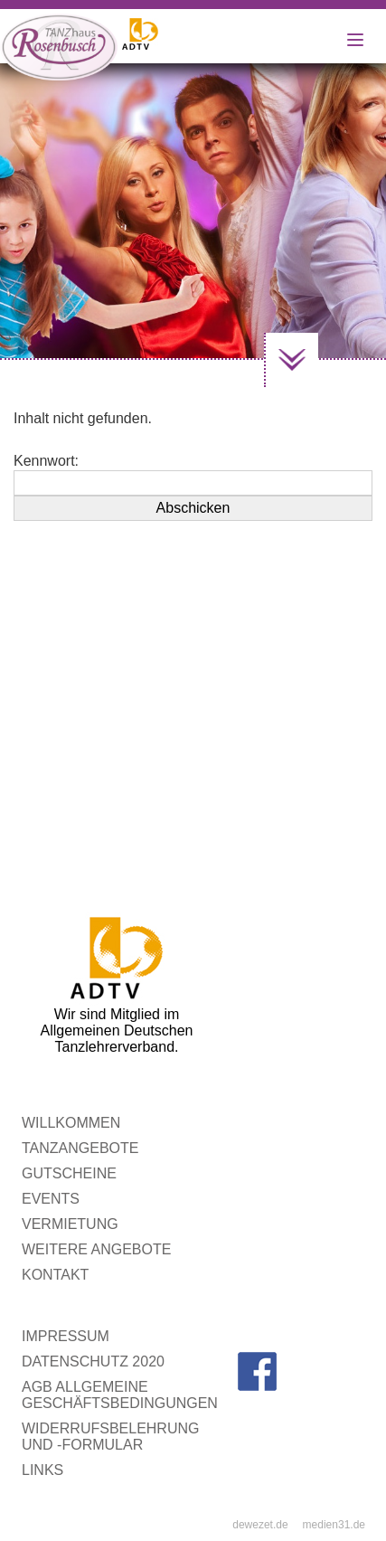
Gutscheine (69, 1173)
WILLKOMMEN (71, 1122)
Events (51, 1198)
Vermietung (70, 1224)
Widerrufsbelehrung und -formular (110, 1436)
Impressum (65, 1336)
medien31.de (334, 1524)
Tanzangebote (80, 1148)
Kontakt (55, 1274)
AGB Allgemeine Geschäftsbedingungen (120, 1395)
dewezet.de (259, 1524)
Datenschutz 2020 (93, 1361)
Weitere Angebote (96, 1249)
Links (42, 1470)
